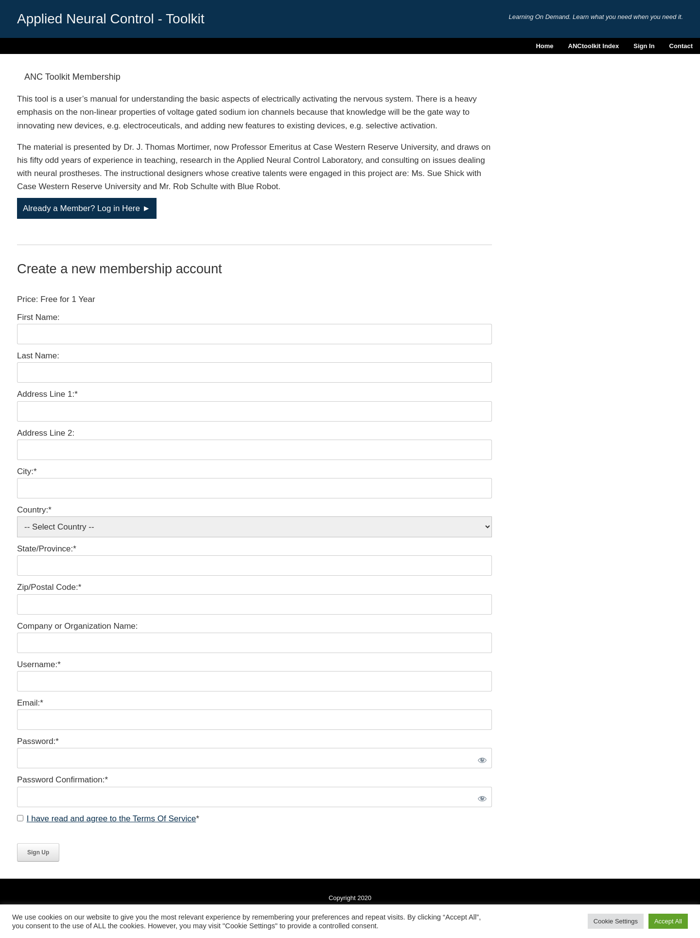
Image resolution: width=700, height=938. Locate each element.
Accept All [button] (668, 921)
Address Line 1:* (47, 394)
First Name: (38, 317)
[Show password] (481, 758)
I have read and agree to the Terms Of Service (111, 818)
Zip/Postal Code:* (49, 587)
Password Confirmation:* (62, 779)
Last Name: (38, 355)
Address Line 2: (45, 433)
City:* (27, 471)
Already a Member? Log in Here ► (87, 208)
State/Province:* (46, 548)
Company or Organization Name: (77, 626)
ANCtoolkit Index (593, 46)
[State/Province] (254, 565)
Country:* (34, 509)
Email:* (30, 703)
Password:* (38, 741)
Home (544, 46)
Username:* (39, 664)
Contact (681, 46)
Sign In (643, 46)
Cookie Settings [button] (616, 921)
